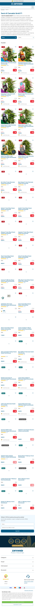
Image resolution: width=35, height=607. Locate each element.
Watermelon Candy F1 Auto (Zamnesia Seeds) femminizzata (25, 125)
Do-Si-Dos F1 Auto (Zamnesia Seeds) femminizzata (8, 183)
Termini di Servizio (25, 533)
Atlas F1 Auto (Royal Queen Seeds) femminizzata (7, 328)
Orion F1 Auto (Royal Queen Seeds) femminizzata (24, 256)
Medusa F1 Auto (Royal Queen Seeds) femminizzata (8, 232)
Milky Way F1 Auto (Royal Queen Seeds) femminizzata (26, 280)
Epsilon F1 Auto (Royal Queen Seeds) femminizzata (8, 209)
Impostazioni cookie (17, 604)
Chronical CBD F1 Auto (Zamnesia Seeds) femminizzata (8, 430)
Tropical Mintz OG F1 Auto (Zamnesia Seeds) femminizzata (25, 404)
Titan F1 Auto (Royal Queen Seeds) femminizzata (7, 256)
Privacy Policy (19, 533)
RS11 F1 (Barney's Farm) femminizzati (23, 479)
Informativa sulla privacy (28, 590)
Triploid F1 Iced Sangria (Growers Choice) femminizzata (26, 430)
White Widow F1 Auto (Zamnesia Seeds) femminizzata (26, 157)
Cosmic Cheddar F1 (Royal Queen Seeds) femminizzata (25, 328)
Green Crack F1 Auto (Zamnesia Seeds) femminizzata (8, 125)
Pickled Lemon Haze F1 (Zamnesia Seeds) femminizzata (8, 378)
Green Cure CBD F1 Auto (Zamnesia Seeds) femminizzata (8, 157)
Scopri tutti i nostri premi (17, 545)
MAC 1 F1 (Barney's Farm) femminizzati (24, 502)
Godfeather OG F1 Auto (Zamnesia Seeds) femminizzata (8, 304)
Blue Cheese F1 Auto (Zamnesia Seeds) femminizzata (25, 183)
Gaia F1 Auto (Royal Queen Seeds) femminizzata (24, 304)
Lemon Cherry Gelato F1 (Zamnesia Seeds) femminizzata (25, 378)
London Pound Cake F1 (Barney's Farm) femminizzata (8, 479)
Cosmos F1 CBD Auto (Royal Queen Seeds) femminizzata (7, 280)
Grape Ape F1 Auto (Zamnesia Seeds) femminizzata (8, 94)
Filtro (9, 37)
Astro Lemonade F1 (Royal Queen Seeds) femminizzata (9, 352)
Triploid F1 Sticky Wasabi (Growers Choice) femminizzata (8, 456)
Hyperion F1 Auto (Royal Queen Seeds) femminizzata (25, 232)
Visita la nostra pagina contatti (28, 582)
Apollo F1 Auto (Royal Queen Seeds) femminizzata (25, 209)
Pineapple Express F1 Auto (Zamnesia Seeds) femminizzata (25, 63)
